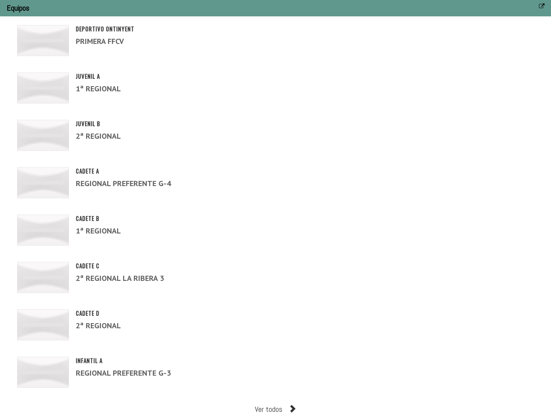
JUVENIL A (88, 76)
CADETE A (87, 171)
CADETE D (87, 313)
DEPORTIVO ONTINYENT (105, 29)
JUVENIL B (88, 123)
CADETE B (87, 218)
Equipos (17, 8)
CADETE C (87, 265)
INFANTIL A (89, 360)
